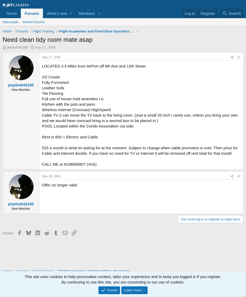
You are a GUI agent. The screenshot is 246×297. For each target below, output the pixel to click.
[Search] (231, 13)
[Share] (232, 57)
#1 (239, 57)
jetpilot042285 (17, 47)
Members (87, 13)
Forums (32, 13)
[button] (71, 13)
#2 (239, 176)
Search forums (34, 22)
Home (12, 13)
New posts (10, 22)
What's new (57, 13)
